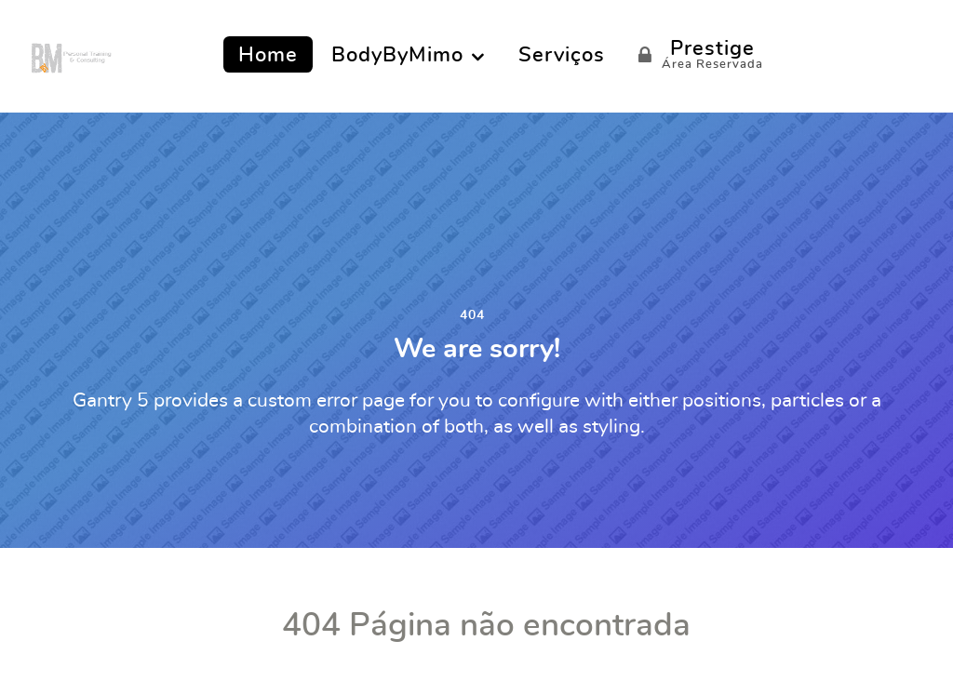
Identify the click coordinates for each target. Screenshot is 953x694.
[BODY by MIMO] (72, 54)
